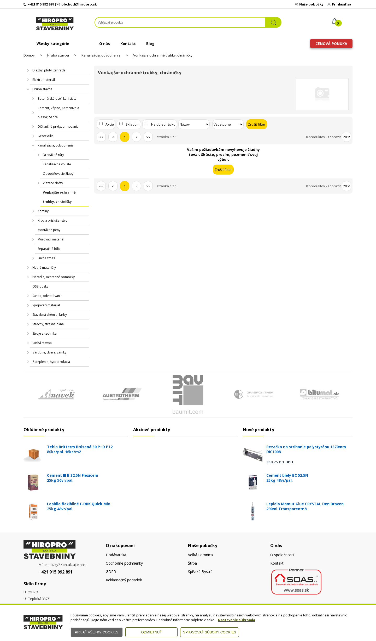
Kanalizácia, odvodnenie (101, 55)
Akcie (109, 124)
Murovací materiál (51, 239)
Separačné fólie (49, 248)
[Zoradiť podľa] (194, 124)
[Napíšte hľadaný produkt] (180, 22)
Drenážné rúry (53, 155)
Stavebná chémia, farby (49, 314)
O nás (104, 43)
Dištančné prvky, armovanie (58, 126)
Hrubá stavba (58, 55)
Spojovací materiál (46, 305)
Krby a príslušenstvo (53, 220)
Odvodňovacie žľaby (58, 173)
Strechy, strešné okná (48, 324)
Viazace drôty (53, 183)
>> (148, 137)
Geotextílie (46, 136)
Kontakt (128, 43)
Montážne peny (49, 230)
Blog (150, 43)
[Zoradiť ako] (228, 124)
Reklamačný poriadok (124, 579)
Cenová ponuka (331, 43)
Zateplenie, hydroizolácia (51, 361)
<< (101, 137)
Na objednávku (163, 124)
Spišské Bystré (200, 571)
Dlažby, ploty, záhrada (49, 70)
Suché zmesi (47, 258)
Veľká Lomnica (200, 554)
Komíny (43, 211)
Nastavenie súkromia (236, 619)
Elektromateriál (43, 79)
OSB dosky (40, 286)
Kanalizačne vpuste (57, 164)
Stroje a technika (44, 333)
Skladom (132, 124)
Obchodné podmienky (124, 563)
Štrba (192, 563)
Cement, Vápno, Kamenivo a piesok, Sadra (58, 112)
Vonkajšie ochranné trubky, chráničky (162, 55)
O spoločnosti (282, 554)
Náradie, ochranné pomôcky (53, 277)
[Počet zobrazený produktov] (346, 137)
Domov (29, 55)
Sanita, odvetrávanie (47, 296)
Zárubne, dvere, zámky (49, 352)
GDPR (111, 571)
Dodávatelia (116, 554)
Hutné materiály (44, 267)
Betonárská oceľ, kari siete (57, 98)
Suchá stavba (42, 343)
